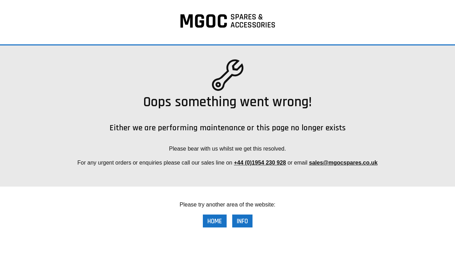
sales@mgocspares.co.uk (343, 163)
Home (214, 221)
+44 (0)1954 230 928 (260, 163)
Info (242, 221)
